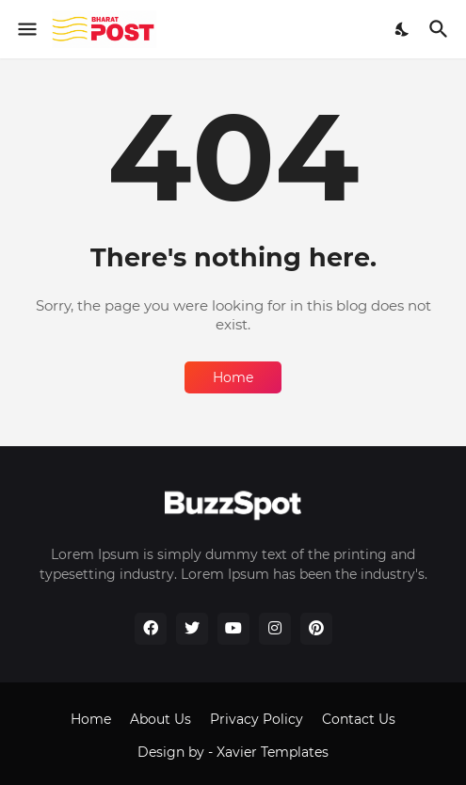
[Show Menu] (26, 29)
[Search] (441, 29)
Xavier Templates (273, 752)
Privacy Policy (256, 719)
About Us (160, 719)
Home (233, 377)
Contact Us (358, 719)
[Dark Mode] (402, 29)
